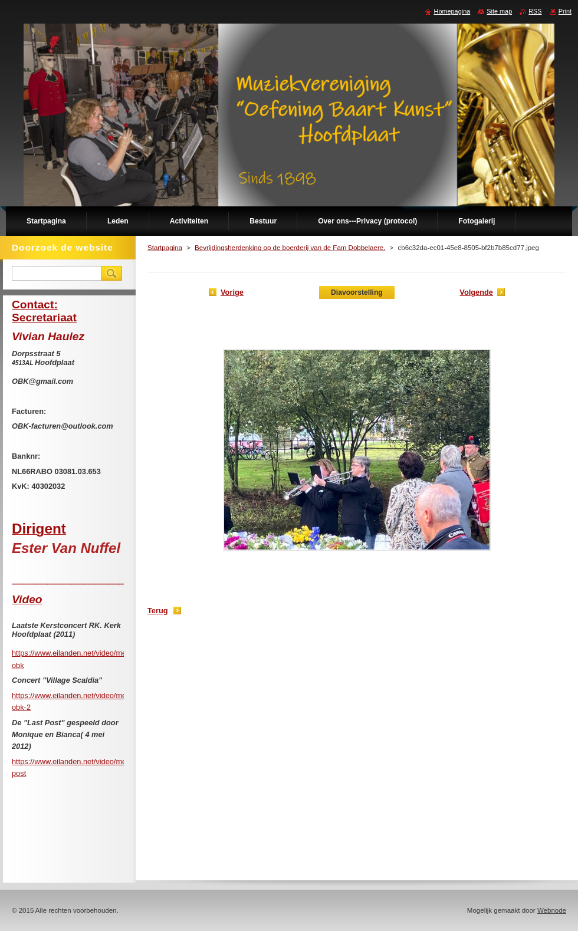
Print (565, 11)
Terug (157, 610)
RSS (534, 11)
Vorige (232, 292)
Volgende (476, 292)
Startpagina (164, 247)
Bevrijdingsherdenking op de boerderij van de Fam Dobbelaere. (290, 247)
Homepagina (452, 11)
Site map (499, 11)
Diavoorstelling (357, 292)
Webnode (551, 910)
